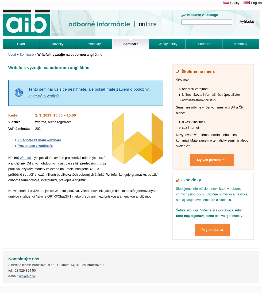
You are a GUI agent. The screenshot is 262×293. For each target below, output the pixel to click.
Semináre (27, 55)
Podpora (204, 44)
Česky (234, 3)
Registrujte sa (212, 230)
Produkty (94, 44)
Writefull (25, 158)
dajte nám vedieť (43, 96)
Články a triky (168, 44)
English (256, 3)
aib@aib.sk (27, 276)
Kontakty (240, 44)
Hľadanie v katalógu (202, 15)
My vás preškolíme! (212, 160)
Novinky (58, 44)
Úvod (21, 44)
